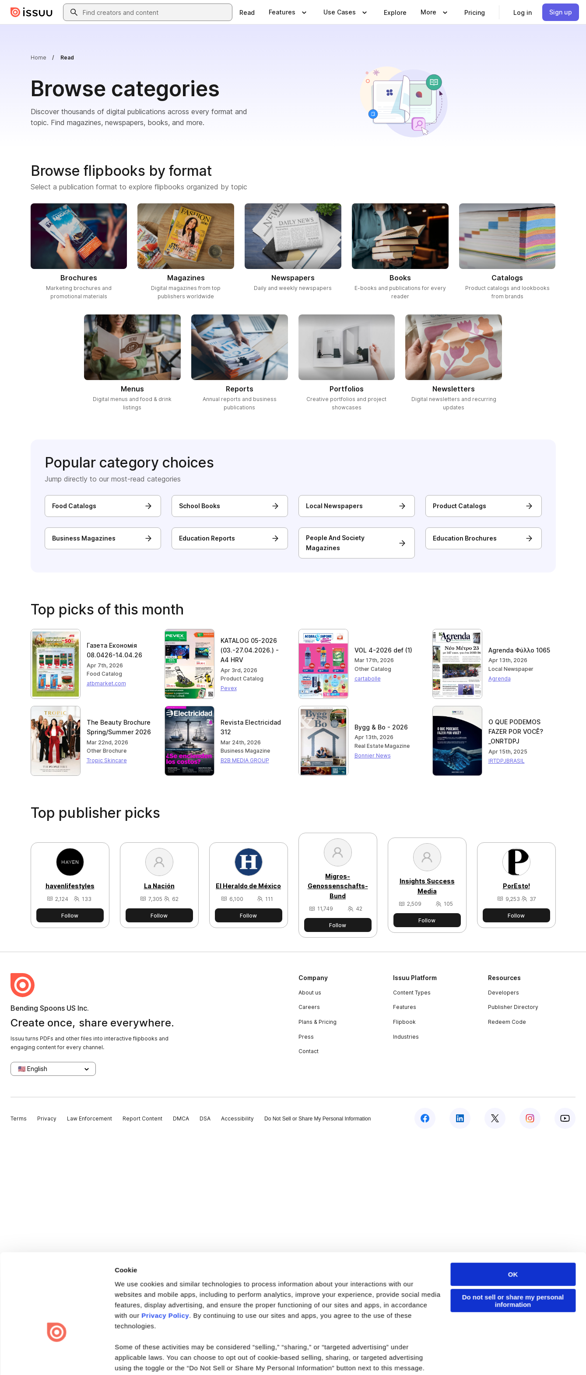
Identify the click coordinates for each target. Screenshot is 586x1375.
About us (309, 992)
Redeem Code (507, 1022)
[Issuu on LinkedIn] (459, 1118)
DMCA (181, 1118)
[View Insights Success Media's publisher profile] (427, 875)
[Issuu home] (31, 12)
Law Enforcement (89, 1118)
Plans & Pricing (317, 1022)
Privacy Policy (165, 687)
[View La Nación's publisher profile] (159, 875)
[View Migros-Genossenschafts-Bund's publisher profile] (338, 875)
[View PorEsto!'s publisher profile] (516, 875)
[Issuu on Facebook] (424, 1118)
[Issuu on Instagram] (529, 1118)
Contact (308, 1051)
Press (306, 1036)
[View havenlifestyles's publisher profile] (70, 875)
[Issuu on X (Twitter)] (494, 1118)
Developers (503, 992)
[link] (247, 12)
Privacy (46, 1118)
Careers (309, 1007)
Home (38, 57)
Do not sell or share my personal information (513, 673)
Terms (19, 1118)
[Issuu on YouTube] (564, 1118)
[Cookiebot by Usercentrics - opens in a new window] (56, 793)
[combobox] (155, 12)
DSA (205, 1118)
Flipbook (404, 1022)
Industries (406, 1036)
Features (404, 1007)
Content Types (412, 992)
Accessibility (237, 1118)
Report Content (142, 1118)
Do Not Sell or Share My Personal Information (317, 1119)
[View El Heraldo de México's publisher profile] (248, 875)
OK (513, 646)
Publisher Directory (513, 1007)
